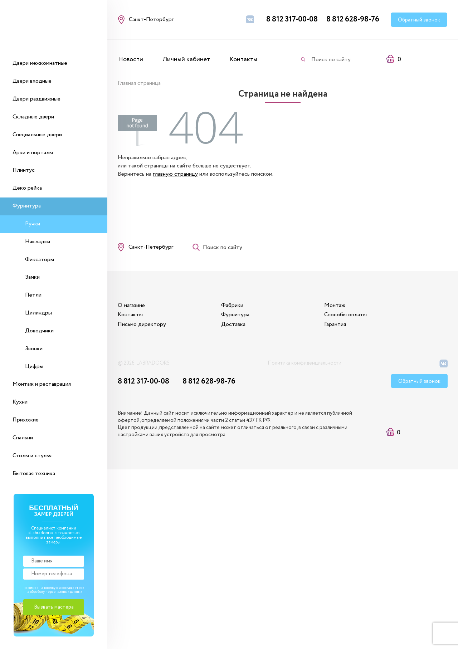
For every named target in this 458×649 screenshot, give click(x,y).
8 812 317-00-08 (292, 19)
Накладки (37, 242)
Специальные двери (37, 135)
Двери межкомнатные (40, 63)
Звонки (34, 349)
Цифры (34, 366)
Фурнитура (27, 206)
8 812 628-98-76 (352, 19)
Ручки (32, 224)
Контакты (243, 59)
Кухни (20, 402)
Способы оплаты (350, 317)
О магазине (131, 308)
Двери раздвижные (36, 99)
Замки (32, 277)
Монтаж (339, 308)
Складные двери (33, 117)
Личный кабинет (186, 59)
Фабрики (235, 308)
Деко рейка (27, 188)
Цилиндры (38, 313)
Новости (130, 59)
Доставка (236, 327)
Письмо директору (142, 327)
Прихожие (26, 420)
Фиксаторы (39, 259)
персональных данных (63, 592)
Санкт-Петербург (151, 248)
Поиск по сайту (331, 59)
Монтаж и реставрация (42, 384)
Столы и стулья (32, 456)
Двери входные (32, 81)
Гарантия (340, 327)
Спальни (23, 438)
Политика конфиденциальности (304, 366)
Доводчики (39, 331)
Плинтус (24, 170)
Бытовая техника (34, 473)
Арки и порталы (33, 152)
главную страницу (175, 174)
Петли (33, 295)
